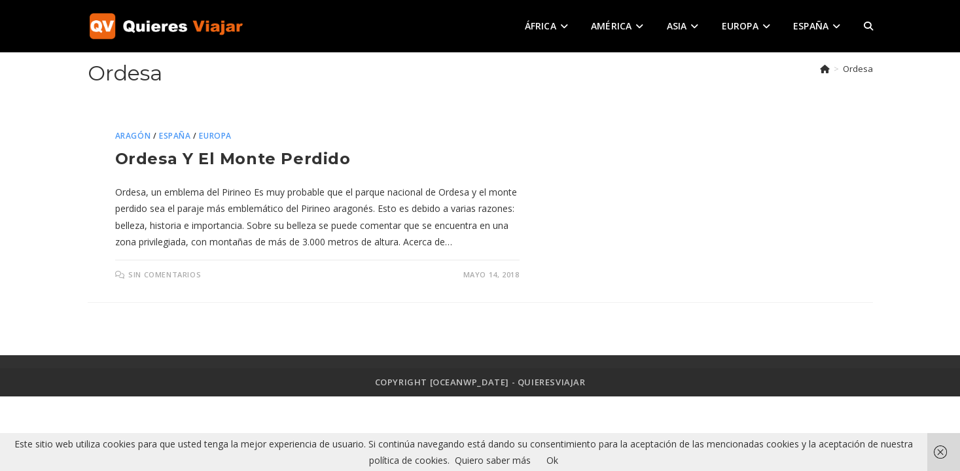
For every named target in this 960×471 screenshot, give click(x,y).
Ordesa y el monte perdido (233, 158)
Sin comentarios (164, 274)
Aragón (133, 135)
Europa (215, 135)
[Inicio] (825, 69)
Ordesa (858, 69)
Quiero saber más (493, 460)
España (175, 135)
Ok (552, 460)
